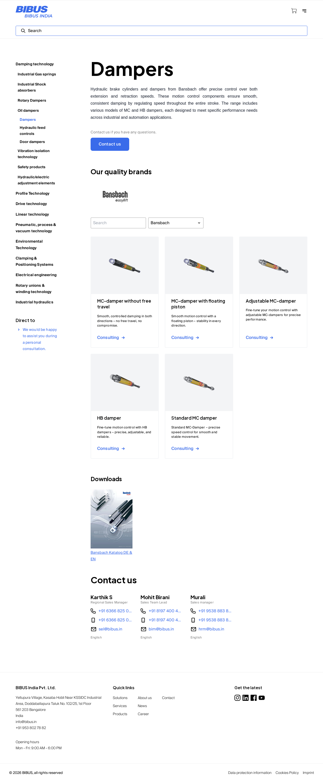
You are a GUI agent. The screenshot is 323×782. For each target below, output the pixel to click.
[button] (115, 197)
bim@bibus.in (161, 629)
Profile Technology (33, 193)
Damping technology (35, 64)
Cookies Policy (287, 773)
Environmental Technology (29, 244)
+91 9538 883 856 (215, 611)
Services (120, 706)
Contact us (110, 144)
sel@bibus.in (110, 629)
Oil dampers (28, 111)
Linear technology (32, 214)
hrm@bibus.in (211, 629)
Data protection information (250, 773)
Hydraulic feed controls (32, 131)
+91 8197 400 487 (165, 611)
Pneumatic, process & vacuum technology (36, 228)
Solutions (120, 698)
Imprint (308, 773)
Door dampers (32, 142)
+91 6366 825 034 (115, 611)
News (142, 706)
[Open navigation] (304, 11)
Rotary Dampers (32, 101)
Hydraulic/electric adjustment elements (36, 180)
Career (143, 714)
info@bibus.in (26, 722)
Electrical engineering (36, 275)
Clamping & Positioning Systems (34, 261)
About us (145, 698)
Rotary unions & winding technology (34, 288)
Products (120, 714)
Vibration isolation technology (34, 154)
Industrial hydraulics (34, 302)
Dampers (28, 120)
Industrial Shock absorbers (32, 87)
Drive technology (31, 204)
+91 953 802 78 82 (31, 728)
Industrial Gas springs (37, 74)
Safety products (31, 167)
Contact (168, 698)
